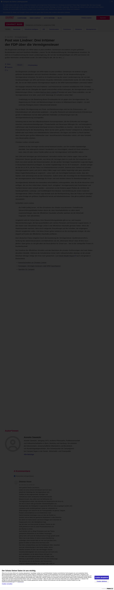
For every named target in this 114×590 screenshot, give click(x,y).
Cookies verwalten (7, 584)
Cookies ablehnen (102, 581)
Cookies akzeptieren (101, 577)
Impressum (20, 581)
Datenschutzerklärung (8, 581)
